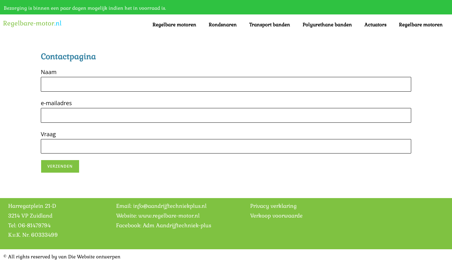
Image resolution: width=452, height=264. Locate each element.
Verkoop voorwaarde (276, 215)
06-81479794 (34, 225)
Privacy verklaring (273, 205)
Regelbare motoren (174, 25)
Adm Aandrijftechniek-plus (177, 225)
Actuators (375, 25)
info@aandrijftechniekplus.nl (170, 205)
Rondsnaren (223, 25)
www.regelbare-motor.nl (169, 215)
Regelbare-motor (32, 23)
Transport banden (269, 25)
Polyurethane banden (327, 25)
